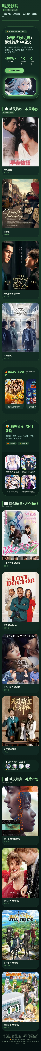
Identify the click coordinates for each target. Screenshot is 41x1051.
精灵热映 (7, 14)
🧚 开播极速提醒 (14, 70)
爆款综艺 (26, 14)
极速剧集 (16, 14)
